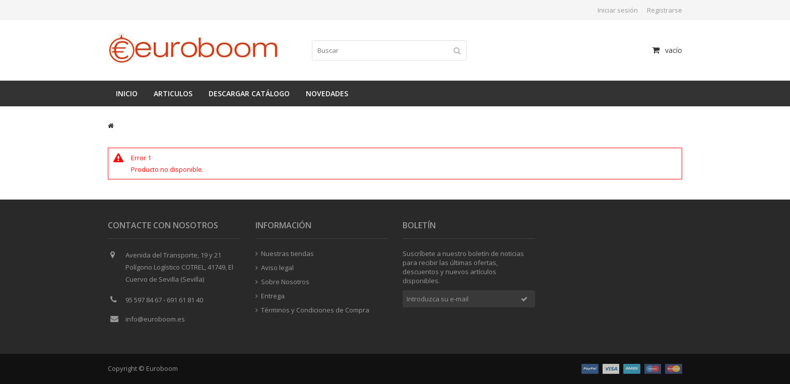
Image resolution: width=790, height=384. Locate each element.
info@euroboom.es (155, 319)
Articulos (173, 93)
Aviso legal (274, 267)
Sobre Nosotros (282, 281)
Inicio (127, 93)
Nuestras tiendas (284, 253)
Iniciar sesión (618, 10)
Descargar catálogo (249, 93)
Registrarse (664, 10)
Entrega (270, 295)
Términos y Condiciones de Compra (312, 309)
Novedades (327, 93)
